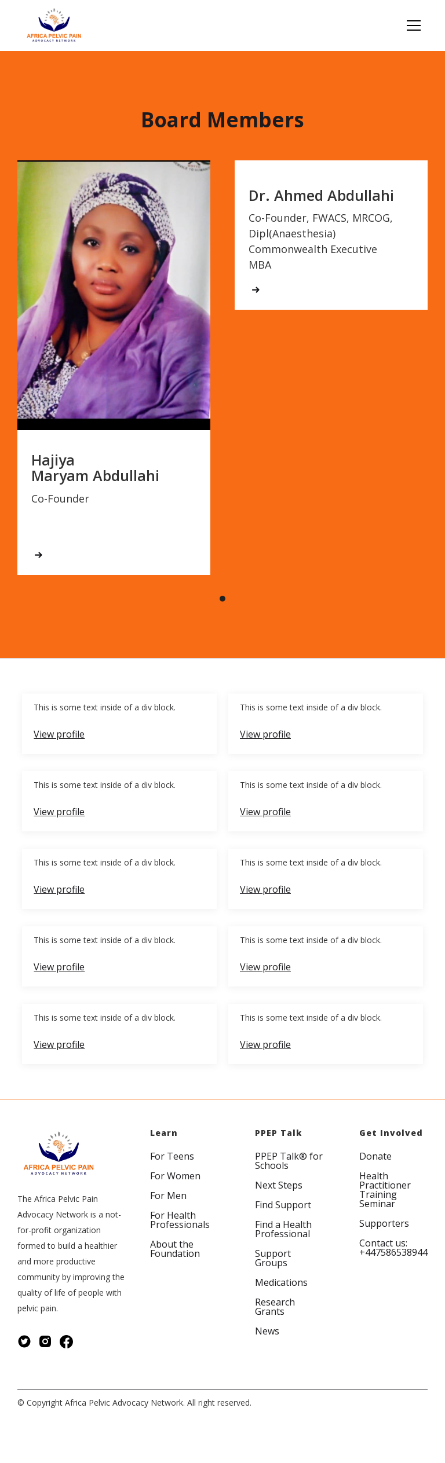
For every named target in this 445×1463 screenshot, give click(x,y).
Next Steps (278, 1185)
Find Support (283, 1204)
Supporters (384, 1223)
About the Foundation (175, 1249)
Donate (375, 1156)
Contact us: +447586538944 (393, 1247)
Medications (281, 1282)
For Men (168, 1195)
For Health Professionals (180, 1220)
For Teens (172, 1156)
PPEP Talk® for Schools (289, 1161)
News (267, 1331)
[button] (411, 25)
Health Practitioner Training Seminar (385, 1189)
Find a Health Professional (283, 1229)
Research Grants (275, 1306)
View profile (59, 734)
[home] (54, 25)
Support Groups (273, 1258)
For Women (175, 1175)
